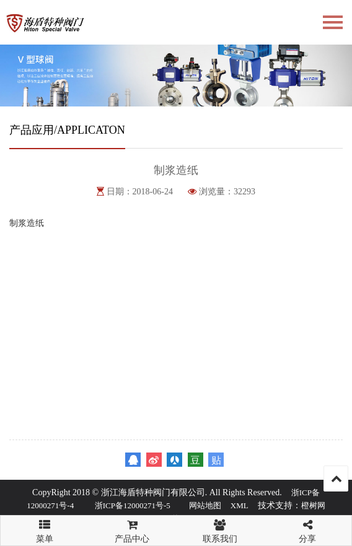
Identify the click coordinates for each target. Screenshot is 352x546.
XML (240, 505)
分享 (308, 530)
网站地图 (205, 505)
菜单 (45, 525)
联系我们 (220, 530)
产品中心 (133, 530)
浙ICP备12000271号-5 (132, 505)
